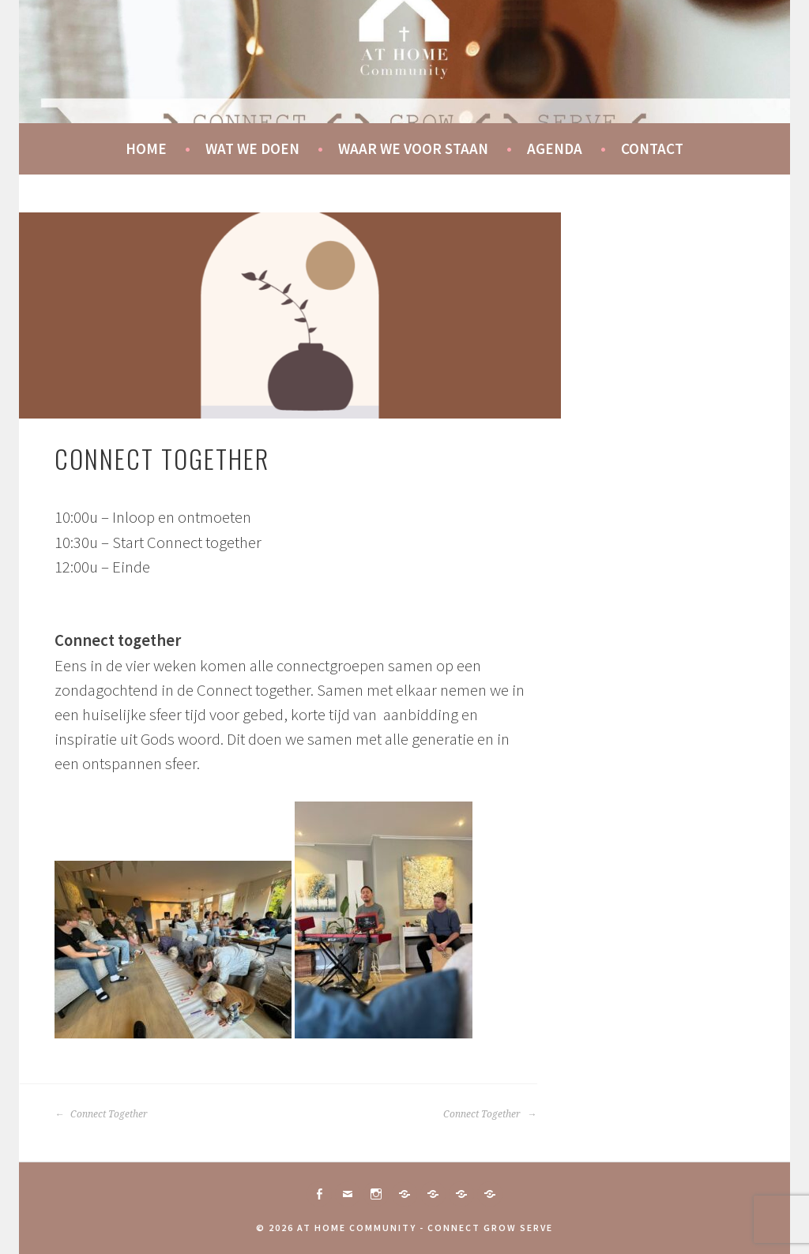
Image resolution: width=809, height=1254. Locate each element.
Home (146, 148)
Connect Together (101, 1114)
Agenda (554, 148)
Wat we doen (252, 148)
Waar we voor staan (413, 148)
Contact (652, 148)
